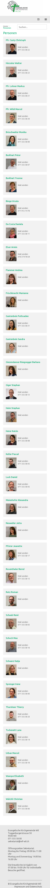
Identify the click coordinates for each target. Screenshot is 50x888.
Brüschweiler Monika (16, 132)
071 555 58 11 (24, 234)
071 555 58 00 (24, 142)
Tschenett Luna (13, 730)
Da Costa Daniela (14, 224)
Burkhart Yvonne (14, 178)
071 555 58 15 (24, 579)
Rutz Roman (12, 592)
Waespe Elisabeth (15, 776)
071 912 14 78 (24, 211)
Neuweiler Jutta (14, 523)
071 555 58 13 (24, 395)
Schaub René (12, 615)
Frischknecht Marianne (17, 293)
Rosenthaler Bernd (15, 569)
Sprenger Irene (13, 684)
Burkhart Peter (13, 155)
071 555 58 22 (24, 50)
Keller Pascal (12, 454)
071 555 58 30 (24, 119)
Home (5, 26)
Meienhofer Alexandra (17, 500)
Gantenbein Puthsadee (17, 316)
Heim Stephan (13, 408)
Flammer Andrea (14, 270)
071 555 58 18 (24, 763)
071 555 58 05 (24, 464)
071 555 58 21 (24, 96)
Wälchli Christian (14, 799)
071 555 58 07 (24, 165)
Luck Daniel (11, 477)
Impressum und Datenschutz (28, 886)
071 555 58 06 (24, 809)
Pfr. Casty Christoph (16, 40)
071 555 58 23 (24, 73)
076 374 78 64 (24, 257)
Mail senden (23, 47)
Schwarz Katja (13, 661)
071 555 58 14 (24, 740)
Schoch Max (12, 638)
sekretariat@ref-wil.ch (18, 841)
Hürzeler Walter (14, 63)
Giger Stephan (13, 385)
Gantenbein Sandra (15, 339)
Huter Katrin (12, 431)
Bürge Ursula (12, 201)
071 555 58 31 (24, 326)
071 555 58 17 (24, 556)
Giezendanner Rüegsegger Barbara (23, 362)
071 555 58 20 (24, 717)
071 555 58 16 (24, 648)
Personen (7, 28)
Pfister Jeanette (14, 546)
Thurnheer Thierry (15, 707)
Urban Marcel (12, 753)
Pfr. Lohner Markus (15, 86)
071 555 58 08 (24, 441)
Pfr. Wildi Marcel (14, 109)
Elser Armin (11, 247)
